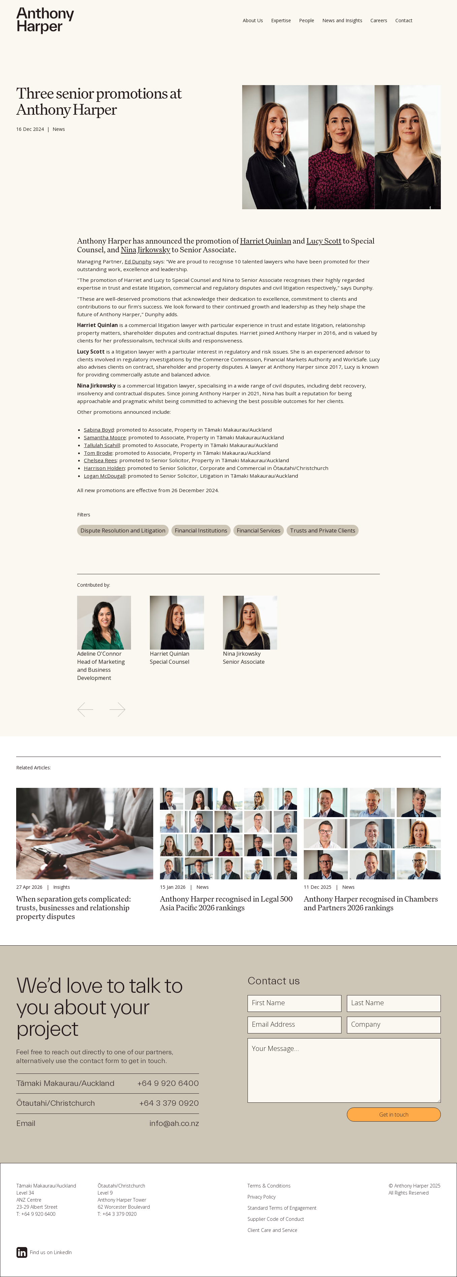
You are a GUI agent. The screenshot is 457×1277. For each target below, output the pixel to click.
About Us (253, 20)
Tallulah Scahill (102, 445)
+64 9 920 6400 (168, 1083)
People (306, 20)
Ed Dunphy (138, 261)
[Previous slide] (85, 709)
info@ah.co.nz (174, 1123)
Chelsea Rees (100, 460)
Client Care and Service (272, 1230)
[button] (405, 20)
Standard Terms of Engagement (282, 1208)
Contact (404, 20)
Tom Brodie (98, 452)
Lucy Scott (323, 241)
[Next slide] (117, 709)
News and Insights (342, 20)
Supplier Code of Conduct (276, 1219)
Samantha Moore (105, 437)
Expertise (281, 20)
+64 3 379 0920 (169, 1103)
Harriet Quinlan (265, 241)
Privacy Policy (261, 1197)
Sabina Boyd (99, 429)
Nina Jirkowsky (145, 249)
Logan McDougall (104, 475)
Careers (378, 20)
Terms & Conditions (269, 1185)
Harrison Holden (104, 468)
